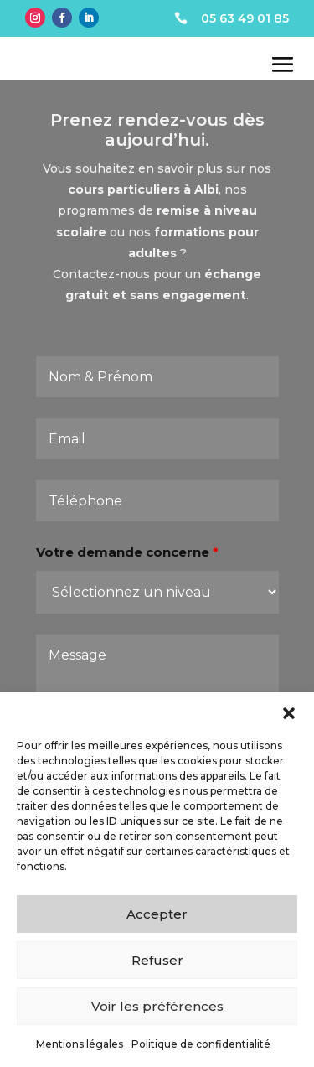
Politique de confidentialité (200, 1044)
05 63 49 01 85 (245, 18)
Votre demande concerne (128, 563)
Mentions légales (79, 1044)
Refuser (157, 960)
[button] (289, 713)
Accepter (157, 914)
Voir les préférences (157, 1006)
